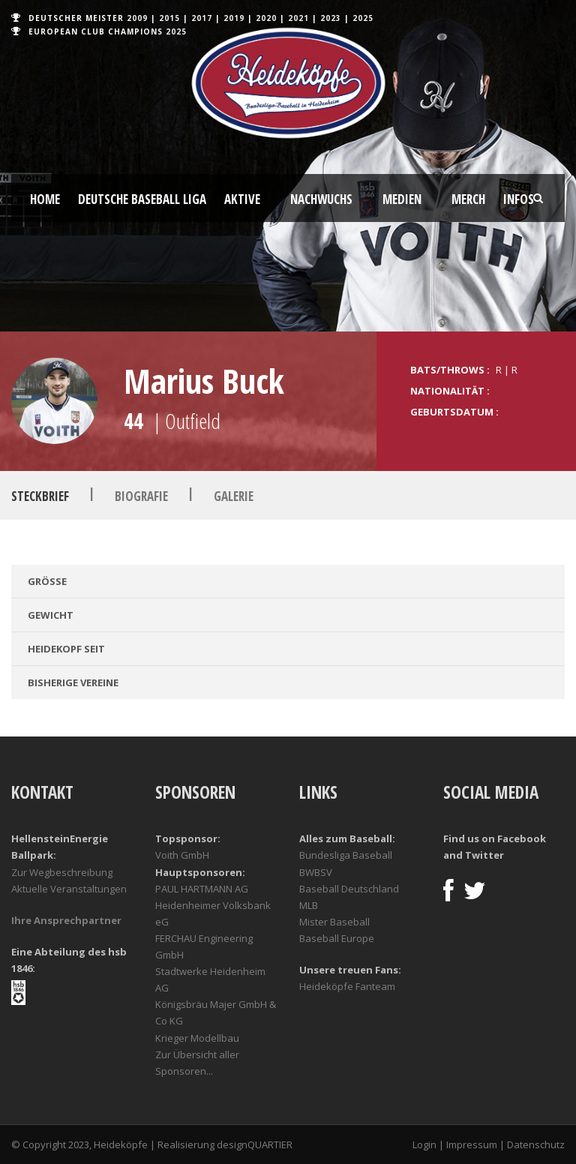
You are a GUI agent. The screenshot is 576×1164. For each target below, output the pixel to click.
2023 (330, 18)
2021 (298, 18)
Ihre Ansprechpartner (66, 920)
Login (424, 1144)
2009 (137, 18)
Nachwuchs (321, 199)
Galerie (234, 496)
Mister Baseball (334, 921)
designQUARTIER (254, 1144)
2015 (169, 18)
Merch (468, 199)
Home (45, 199)
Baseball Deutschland (349, 889)
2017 (201, 18)
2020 (266, 18)
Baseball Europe (336, 938)
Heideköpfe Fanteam (347, 986)
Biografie (141, 496)
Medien (402, 199)
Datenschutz (536, 1144)
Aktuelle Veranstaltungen (69, 889)
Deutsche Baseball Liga (142, 199)
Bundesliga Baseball (345, 855)
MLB (308, 905)
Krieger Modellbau (197, 1038)
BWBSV (315, 872)
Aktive (242, 199)
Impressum (471, 1144)
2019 (234, 18)
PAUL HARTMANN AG (201, 889)
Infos (518, 199)
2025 (363, 18)
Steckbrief (40, 496)
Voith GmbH (182, 855)
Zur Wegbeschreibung (61, 872)
